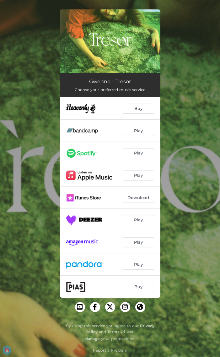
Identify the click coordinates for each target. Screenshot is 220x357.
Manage (92, 338)
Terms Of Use (120, 331)
